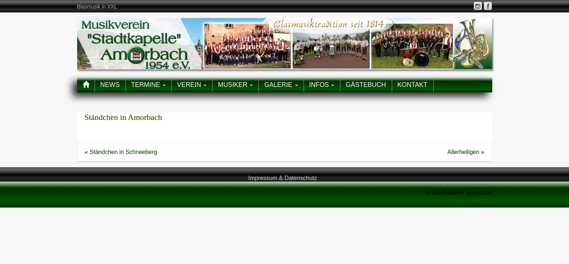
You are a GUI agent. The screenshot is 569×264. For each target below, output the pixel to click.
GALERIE (281, 84)
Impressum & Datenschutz (282, 178)
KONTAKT (412, 84)
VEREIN (191, 84)
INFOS (322, 84)
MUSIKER (235, 84)
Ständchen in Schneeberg (123, 152)
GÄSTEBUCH (366, 84)
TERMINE (148, 84)
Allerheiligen (463, 152)
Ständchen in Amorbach (123, 117)
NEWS (110, 84)
